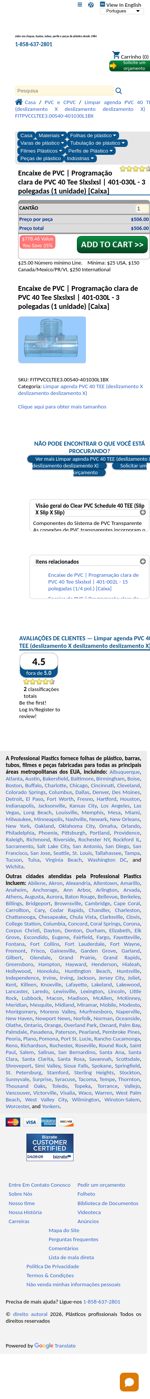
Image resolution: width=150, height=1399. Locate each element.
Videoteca (89, 1212)
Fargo (102, 937)
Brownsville (67, 903)
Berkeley (130, 896)
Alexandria (78, 883)
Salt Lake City (53, 846)
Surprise (42, 1079)
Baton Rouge (80, 896)
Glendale (40, 957)
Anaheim (16, 889)
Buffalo (33, 785)
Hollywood (18, 971)
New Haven (19, 1018)
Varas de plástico (42, 143)
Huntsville (128, 971)
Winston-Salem (122, 1099)
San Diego (117, 846)
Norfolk (82, 1018)
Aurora (54, 896)
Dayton (52, 930)
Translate (55, 1345)
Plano (29, 1038)
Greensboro (19, 964)
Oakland (44, 826)
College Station (23, 923)
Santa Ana (111, 1052)
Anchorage (44, 889)
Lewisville (65, 991)
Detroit (14, 799)
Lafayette (76, 984)
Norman (103, 1018)
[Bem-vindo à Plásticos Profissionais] (55, 31)
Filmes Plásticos (41, 151)
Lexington (92, 991)
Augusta (34, 896)
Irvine (49, 977)
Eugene (60, 937)
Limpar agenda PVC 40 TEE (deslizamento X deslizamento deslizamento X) (80, 389)
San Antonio (87, 846)
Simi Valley (47, 1065)
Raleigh (14, 839)
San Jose (40, 853)
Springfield (127, 1065)
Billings (14, 903)
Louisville (66, 812)
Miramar (87, 1004)
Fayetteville (126, 937)
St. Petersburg (23, 1072)
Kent (11, 984)
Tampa (132, 853)
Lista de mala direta (71, 1257)
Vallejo (132, 1086)
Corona (131, 923)
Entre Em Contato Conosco (39, 1184)
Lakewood (128, 984)
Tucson (14, 859)
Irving (66, 977)
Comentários (63, 1248)
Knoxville (51, 984)
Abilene (37, 883)
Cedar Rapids (66, 910)
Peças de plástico (40, 158)
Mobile (108, 1004)
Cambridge (97, 903)
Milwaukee (18, 819)
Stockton (129, 1072)
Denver (101, 792)
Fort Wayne (125, 944)
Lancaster (16, 991)
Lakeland (102, 984)
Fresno (85, 799)
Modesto (129, 1004)
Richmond (38, 839)
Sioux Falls (76, 1065)
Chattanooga (20, 917)
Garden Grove (98, 950)
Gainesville (62, 950)
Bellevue (108, 896)
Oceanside (128, 1018)
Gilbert (13, 957)
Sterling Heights (94, 1072)
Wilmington (85, 1099)
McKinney (128, 998)
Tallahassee (108, 853)
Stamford (58, 1072)
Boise (133, 778)
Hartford (106, 799)
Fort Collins (44, 944)
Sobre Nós (20, 1193)
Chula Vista (83, 917)
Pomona (48, 1038)
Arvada (132, 889)
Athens (14, 896)
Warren (103, 1092)
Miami (132, 812)
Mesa (114, 812)
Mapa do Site (64, 1230)
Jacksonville (51, 805)
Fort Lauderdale (84, 944)
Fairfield (82, 937)
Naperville (128, 1011)
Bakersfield (55, 778)
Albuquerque (125, 771)
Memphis (93, 812)
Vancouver (18, 1092)
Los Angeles (115, 805)
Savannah (100, 1059)
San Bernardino (76, 1052)
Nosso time (22, 1203)
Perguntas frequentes (73, 1239)
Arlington (107, 889)
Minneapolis (48, 819)
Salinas (46, 1052)
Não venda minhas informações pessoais (73, 1284)
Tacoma (87, 1079)
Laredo (40, 991)
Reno (11, 1045)
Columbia (54, 923)
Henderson (104, 964)
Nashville (76, 819)
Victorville (45, 1092)
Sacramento (19, 846)
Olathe (13, 1025)
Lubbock (31, 998)
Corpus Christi (23, 930)
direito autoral (30, 1314)
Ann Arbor (76, 889)
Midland (64, 1004)
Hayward (76, 964)
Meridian (16, 1004)
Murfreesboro (96, 1011)
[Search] (64, 91)
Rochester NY (94, 839)
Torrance (107, 1086)
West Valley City (46, 1099)
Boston (14, 785)
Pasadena (41, 1031)
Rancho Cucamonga (117, 1038)
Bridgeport (38, 903)
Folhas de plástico (93, 135)
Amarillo (130, 883)
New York (18, 826)
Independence (22, 977)
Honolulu (47, 971)
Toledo (59, 1086)
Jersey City (111, 977)
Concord (77, 923)
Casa (26, 135)
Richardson (33, 1045)
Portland (100, 832)
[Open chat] (129, 1382)
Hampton (49, 964)
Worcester (17, 1106)
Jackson (86, 977)
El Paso (34, 799)
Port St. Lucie (76, 1038)
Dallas (82, 792)
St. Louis (82, 853)
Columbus (60, 792)
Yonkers (51, 1106)
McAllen (102, 998)
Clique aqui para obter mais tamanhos (62, 406)
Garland (130, 950)
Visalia (67, 1092)
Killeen (28, 984)
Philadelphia (20, 832)
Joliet (134, 977)
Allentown (105, 883)
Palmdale (16, 1031)
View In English (120, 5)
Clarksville (111, 917)
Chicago (79, 785)
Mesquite (41, 1004)
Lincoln (116, 991)
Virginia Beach (64, 859)
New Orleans (125, 819)
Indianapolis (20, 805)
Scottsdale (128, 1059)
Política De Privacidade (52, 1266)
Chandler (99, 910)
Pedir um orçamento (101, 1184)
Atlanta (14, 778)
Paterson (65, 1031)
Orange (52, 1025)
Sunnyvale (17, 1079)
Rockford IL (126, 839)
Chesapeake (52, 917)
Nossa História (25, 1212)
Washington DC (107, 859)
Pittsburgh (74, 832)
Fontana (15, 944)
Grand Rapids (121, 957)
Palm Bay (129, 1025)
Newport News (52, 1018)
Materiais (51, 135)
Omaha (107, 826)
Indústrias (80, 158)
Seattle (61, 853)
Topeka (82, 1086)
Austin (32, 778)
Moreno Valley (57, 1011)
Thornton (129, 1079)
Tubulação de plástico (97, 143)
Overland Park (80, 1025)
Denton (73, 930)
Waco (84, 1092)
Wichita (14, 866)
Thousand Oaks (25, 1086)
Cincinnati (102, 785)
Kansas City (82, 805)
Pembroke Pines (121, 1031)
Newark (98, 819)
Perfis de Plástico (90, 151)
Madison (77, 998)
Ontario (33, 1025)
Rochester (60, 1045)
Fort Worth (60, 799)
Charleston (127, 910)
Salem (27, 1052)
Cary (40, 910)
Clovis (133, 917)
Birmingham (110, 778)
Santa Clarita (37, 1059)
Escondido (36, 937)
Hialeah (131, 964)
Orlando (130, 826)
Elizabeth (119, 930)
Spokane (101, 1065)
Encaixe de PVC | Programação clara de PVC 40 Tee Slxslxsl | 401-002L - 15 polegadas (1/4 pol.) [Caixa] (93, 582)
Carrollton (17, 910)
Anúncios (88, 1221)
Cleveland (128, 785)
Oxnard (107, 1025)
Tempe (107, 1079)
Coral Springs (105, 923)
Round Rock (113, 1045)
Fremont (16, 950)
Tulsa (34, 859)
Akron (56, 883)
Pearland (89, 1031)
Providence (127, 832)
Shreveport (18, 1065)
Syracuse (65, 1079)
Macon (54, 998)
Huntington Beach (87, 971)
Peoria (13, 1038)
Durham (95, 930)
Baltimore (82, 778)
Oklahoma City (77, 826)
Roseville (85, 1045)
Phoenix (48, 832)
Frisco (38, 950)
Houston (130, 799)
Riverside (64, 839)
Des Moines (126, 792)
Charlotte (55, 785)
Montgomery (21, 1011)
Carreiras (19, 1221)
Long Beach (37, 812)
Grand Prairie (77, 957)
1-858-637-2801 (33, 44)
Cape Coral (127, 903)
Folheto (86, 1193)
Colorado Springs (26, 792)
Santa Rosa (71, 1059)
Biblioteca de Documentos (108, 1203)
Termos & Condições (50, 1275)
